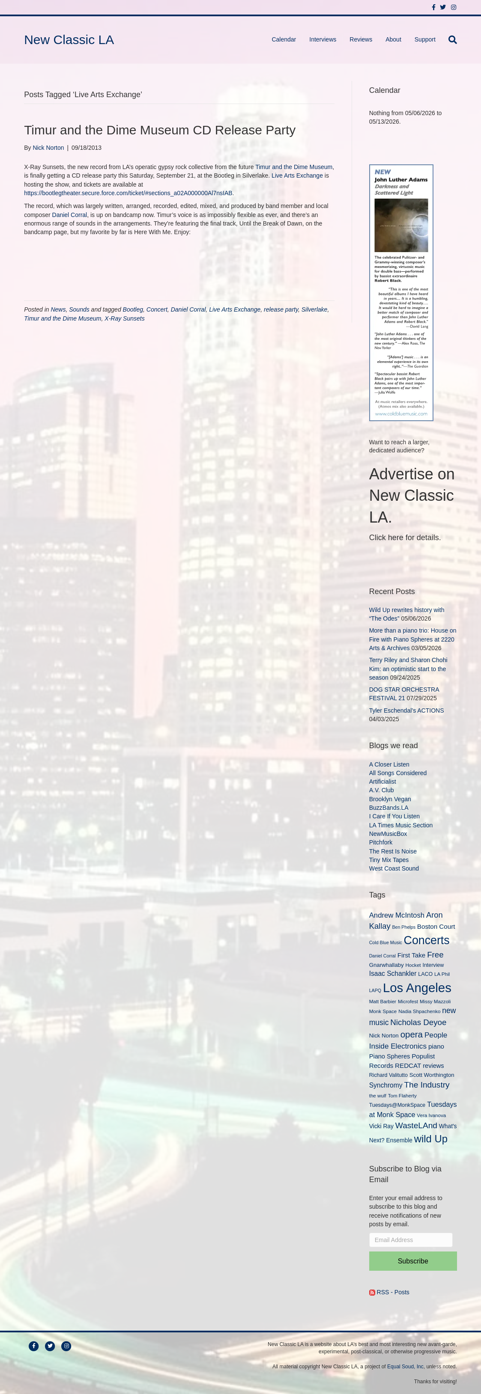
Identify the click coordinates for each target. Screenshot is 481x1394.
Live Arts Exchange (297, 175)
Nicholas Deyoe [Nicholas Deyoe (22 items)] (418, 1022)
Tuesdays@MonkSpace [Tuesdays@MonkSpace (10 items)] (397, 1105)
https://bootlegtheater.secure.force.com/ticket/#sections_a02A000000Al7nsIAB (128, 193)
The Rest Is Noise (393, 851)
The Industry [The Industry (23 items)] (426, 1084)
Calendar (284, 39)
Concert (156, 309)
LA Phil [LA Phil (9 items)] (442, 974)
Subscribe (413, 1261)
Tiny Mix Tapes (389, 859)
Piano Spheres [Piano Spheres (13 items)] (389, 1056)
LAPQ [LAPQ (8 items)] (375, 990)
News (58, 309)
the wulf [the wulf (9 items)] (377, 1095)
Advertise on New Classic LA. (412, 495)
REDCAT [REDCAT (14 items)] (408, 1065)
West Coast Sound (394, 868)
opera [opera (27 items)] (411, 1034)
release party (281, 309)
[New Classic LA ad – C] (401, 291)
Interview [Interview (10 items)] (433, 965)
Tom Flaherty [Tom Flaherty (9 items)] (402, 1095)
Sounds (79, 309)
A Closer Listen (389, 764)
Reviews (361, 39)
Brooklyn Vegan (390, 799)
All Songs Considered (398, 773)
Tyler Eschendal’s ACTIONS (406, 710)
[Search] (449, 40)
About (393, 39)
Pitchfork (380, 842)
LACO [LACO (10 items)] (425, 974)
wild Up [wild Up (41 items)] (431, 1138)
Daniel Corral (69, 214)
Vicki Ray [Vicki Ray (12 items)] (381, 1126)
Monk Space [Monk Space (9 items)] (383, 1011)
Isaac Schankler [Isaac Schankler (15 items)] (393, 973)
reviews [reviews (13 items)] (433, 1065)
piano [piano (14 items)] (436, 1046)
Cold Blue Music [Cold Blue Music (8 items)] (385, 942)
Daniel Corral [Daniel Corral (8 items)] (382, 955)
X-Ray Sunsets (124, 318)
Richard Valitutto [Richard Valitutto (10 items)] (388, 1075)
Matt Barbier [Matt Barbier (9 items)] (382, 1001)
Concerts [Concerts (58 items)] (427, 940)
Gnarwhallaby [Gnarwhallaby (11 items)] (386, 965)
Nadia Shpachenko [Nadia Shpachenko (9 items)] (419, 1011)
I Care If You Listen (394, 816)
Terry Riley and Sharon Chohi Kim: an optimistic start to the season (408, 669)
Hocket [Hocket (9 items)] (413, 965)
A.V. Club (381, 790)
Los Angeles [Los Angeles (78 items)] (417, 988)
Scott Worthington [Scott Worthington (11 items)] (431, 1075)
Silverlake (315, 309)
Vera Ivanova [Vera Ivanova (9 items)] (431, 1115)
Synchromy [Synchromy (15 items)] (386, 1085)
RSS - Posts (389, 1292)
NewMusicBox (388, 833)
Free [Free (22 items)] (435, 954)
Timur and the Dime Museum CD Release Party (160, 130)
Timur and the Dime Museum (293, 166)
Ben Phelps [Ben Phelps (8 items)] (403, 927)
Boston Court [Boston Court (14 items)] (436, 926)
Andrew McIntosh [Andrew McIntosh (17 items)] (396, 915)
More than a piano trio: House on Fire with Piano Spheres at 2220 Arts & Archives (413, 639)
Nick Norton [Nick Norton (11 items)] (384, 1035)
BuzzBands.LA (389, 807)
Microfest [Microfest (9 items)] (408, 1001)
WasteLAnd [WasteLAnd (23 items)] (416, 1125)
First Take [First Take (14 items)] (411, 955)
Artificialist (382, 781)
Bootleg (133, 309)
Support (425, 39)
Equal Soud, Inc (405, 1367)
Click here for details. (405, 537)
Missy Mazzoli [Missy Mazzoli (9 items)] (435, 1001)
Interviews (322, 39)
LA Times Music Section (401, 825)
